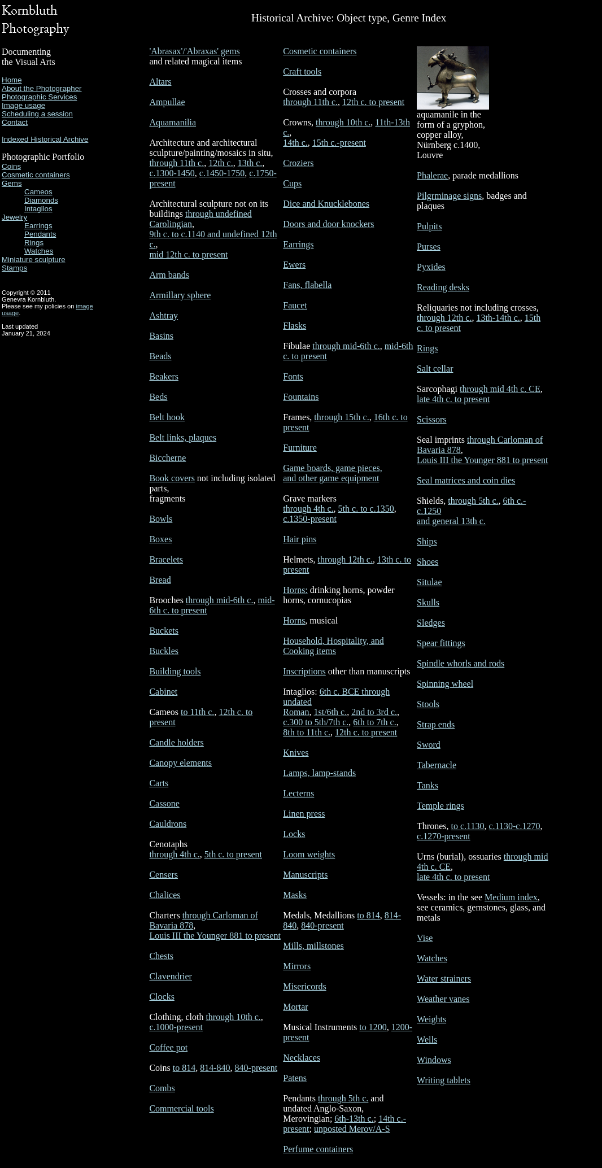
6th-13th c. (353, 1118)
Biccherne (167, 458)
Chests (161, 956)
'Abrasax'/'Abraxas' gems (194, 51)
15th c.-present (339, 142)
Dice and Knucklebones (326, 203)
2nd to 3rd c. (374, 712)
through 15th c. (341, 417)
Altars (160, 81)
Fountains (301, 397)
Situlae (429, 582)
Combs (162, 1088)
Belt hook (167, 417)
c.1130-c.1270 (514, 826)
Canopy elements (180, 763)
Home (12, 80)
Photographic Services (39, 97)
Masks (295, 895)
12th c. (220, 163)
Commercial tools (181, 1108)
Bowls (160, 519)
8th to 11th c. (306, 732)
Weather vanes (443, 999)
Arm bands (169, 275)
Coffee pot (168, 1047)
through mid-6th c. (220, 600)
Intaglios (38, 208)
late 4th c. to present (453, 399)
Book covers (171, 478)
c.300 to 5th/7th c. (315, 722)
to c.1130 (468, 826)
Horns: (295, 590)
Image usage (23, 105)
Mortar (295, 1007)
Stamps (14, 268)
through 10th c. (233, 1017)
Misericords (304, 986)
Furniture (300, 447)
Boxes (160, 539)
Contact (15, 122)
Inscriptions (304, 671)
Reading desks (443, 287)
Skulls (428, 602)
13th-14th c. (498, 317)
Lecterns (298, 793)
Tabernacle (436, 765)
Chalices (164, 895)
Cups (292, 183)
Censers (163, 874)
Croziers (298, 163)
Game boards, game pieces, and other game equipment (332, 473)
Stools (428, 704)
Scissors (431, 419)
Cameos (38, 192)
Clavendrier (170, 976)
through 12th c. (345, 559)
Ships (427, 541)
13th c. (250, 163)
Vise (425, 938)
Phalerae (432, 175)
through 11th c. (176, 163)
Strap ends (436, 724)
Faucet (295, 305)
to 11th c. (197, 712)
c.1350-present (310, 519)
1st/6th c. (330, 712)
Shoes (427, 561)
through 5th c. (343, 1098)
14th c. (295, 142)
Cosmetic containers (36, 175)
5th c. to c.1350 (366, 508)
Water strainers (444, 978)
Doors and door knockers (328, 224)
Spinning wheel (445, 683)
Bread (160, 580)
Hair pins (299, 539)
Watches (38, 251)
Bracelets (166, 559)
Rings (33, 242)
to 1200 (372, 1027)
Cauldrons (167, 824)
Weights (431, 1019)
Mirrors (297, 966)
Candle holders (176, 742)
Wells (427, 1039)
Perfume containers (318, 1149)
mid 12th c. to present (188, 254)
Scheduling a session (37, 114)
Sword (428, 744)
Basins (161, 336)
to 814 (184, 1068)
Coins (11, 166)
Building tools (174, 671)
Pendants (40, 234)
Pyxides (431, 267)
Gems (12, 183)
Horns (294, 620)
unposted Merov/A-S (352, 1129)
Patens (295, 1078)
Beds (158, 397)
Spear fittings (441, 643)
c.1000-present (176, 1027)
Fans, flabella (307, 285)
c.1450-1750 (222, 173)
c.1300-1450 (171, 173)
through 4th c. (174, 854)
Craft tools (302, 71)
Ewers (294, 264)
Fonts (293, 376)
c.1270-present (443, 836)
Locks (294, 834)
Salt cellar (435, 368)
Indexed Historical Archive (45, 139)
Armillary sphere (180, 295)
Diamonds (41, 200)
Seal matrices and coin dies (466, 480)
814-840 (215, 1068)
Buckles (163, 651)
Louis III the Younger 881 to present (214, 935)
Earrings (38, 225)
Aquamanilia (172, 122)
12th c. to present (373, 102)
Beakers (163, 376)
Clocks (161, 996)
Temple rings (440, 805)
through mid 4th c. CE (500, 389)
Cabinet (163, 691)
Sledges (431, 622)
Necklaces (301, 1057)
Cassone (164, 803)
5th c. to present (233, 854)
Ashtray (163, 315)
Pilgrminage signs (449, 196)
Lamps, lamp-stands (319, 773)
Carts (158, 783)
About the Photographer (42, 88)
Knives (295, 752)
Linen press (304, 813)
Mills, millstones (313, 946)
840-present (256, 1068)
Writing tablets (443, 1080)
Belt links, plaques (182, 437)
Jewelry (14, 217)
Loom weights (309, 854)
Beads (160, 356)
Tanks (427, 785)
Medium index (511, 897)
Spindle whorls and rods (460, 663)
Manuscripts (305, 874)
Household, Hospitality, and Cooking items (333, 646)
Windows (434, 1060)
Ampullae (167, 102)
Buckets (163, 630)
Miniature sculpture (34, 259)
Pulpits (429, 226)
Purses (428, 246)
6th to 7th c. (374, 722)
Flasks (294, 325)
